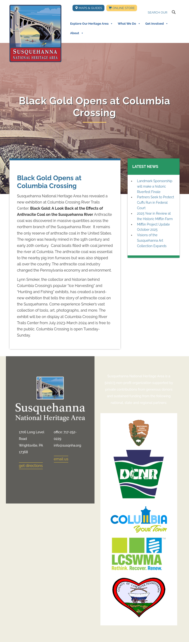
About (77, 33)
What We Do (129, 23)
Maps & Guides (88, 8)
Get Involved (156, 23)
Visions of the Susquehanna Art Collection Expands (152, 240)
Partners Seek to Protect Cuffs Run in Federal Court (155, 202)
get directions (31, 465)
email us (61, 459)
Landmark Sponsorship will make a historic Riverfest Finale (154, 186)
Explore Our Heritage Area (91, 23)
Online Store (122, 8)
